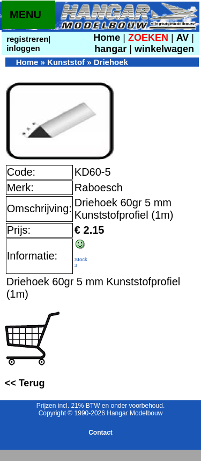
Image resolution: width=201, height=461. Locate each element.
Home (106, 37)
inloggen (22, 48)
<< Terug (25, 383)
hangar (110, 49)
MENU (25, 14)
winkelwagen (164, 49)
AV (184, 37)
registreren (26, 39)
